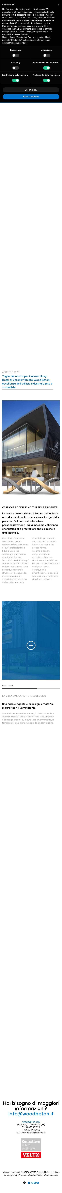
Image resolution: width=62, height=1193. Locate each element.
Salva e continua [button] (31, 96)
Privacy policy (51, 1172)
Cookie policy (10, 1175)
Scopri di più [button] (31, 90)
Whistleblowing (51, 1175)
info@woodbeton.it (31, 1113)
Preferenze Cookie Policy (30, 1175)
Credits (40, 1172)
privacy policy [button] (8, 15)
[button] (58, 4)
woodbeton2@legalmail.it (33, 1132)
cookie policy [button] (44, 23)
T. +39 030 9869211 (31, 1127)
